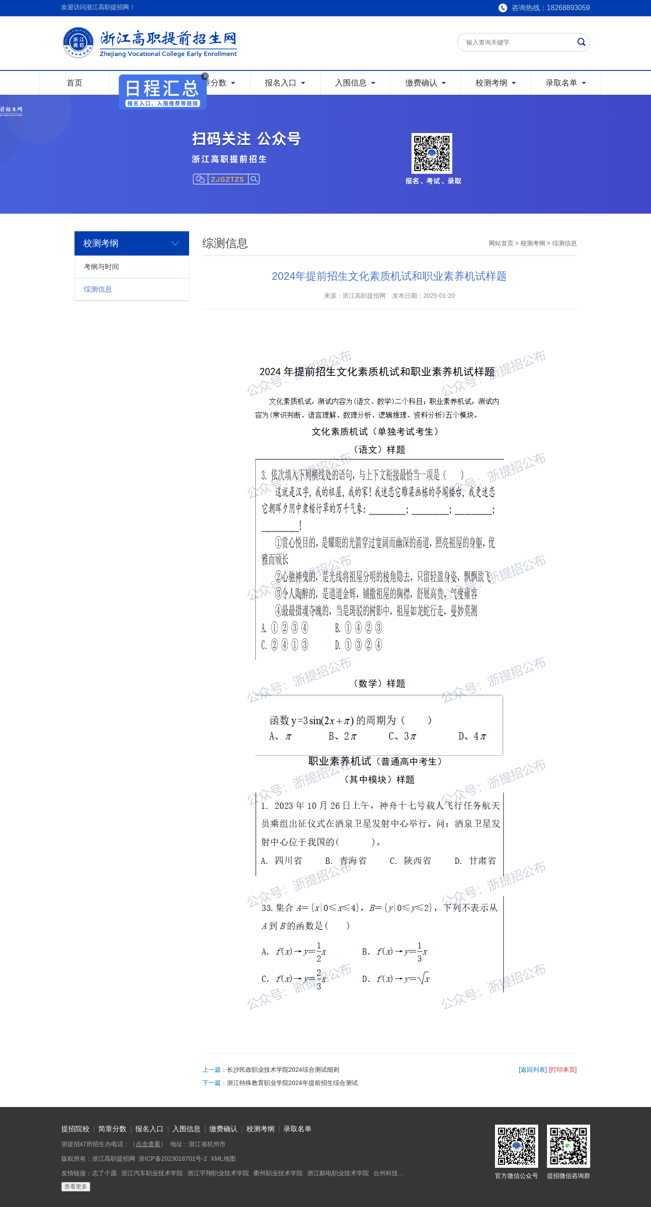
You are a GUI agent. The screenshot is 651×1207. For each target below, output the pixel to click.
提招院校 (75, 1129)
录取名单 (297, 1129)
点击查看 (148, 1144)
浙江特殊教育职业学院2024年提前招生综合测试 (292, 1082)
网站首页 (501, 243)
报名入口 (149, 1129)
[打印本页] (563, 1069)
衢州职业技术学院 (278, 1173)
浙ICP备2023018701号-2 (172, 1158)
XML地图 (223, 1158)
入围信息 (186, 1129)
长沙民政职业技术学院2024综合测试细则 (283, 1069)
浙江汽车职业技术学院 (152, 1173)
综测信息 (98, 289)
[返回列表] (533, 1069)
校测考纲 (533, 243)
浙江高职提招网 (113, 1158)
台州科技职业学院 (398, 1173)
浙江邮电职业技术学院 (338, 1173)
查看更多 (75, 1186)
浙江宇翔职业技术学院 (218, 1173)
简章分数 (112, 1129)
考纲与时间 (101, 266)
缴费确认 (223, 1129)
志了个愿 (104, 1173)
